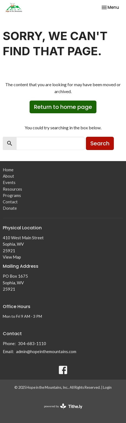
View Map (12, 256)
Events (9, 182)
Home (8, 169)
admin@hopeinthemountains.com (46, 351)
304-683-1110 (32, 343)
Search (99, 143)
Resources (12, 188)
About (8, 176)
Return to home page (63, 107)
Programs (12, 195)
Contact (10, 201)
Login (107, 387)
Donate (10, 208)
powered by (63, 406)
